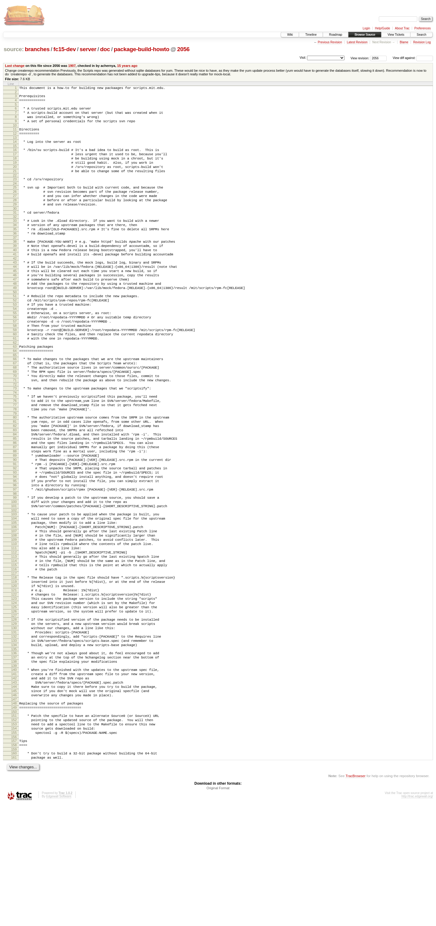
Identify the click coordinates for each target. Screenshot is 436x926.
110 (14, 625)
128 (14, 715)
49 (15, 321)
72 (15, 436)
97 (15, 561)
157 (14, 859)
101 (14, 580)
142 (14, 785)
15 (15, 155)
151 (14, 829)
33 (15, 241)
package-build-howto (142, 49)
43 (15, 290)
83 (15, 489)
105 (14, 600)
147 (14, 811)
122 (14, 686)
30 (15, 228)
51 (15, 330)
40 (15, 276)
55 (15, 351)
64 (15, 396)
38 (15, 266)
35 (15, 252)
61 (15, 382)
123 (14, 691)
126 (14, 706)
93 (15, 540)
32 (15, 237)
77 (15, 459)
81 (15, 479)
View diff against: (413, 58)
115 (14, 651)
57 (15, 361)
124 (14, 696)
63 (15, 391)
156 (14, 855)
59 (15, 371)
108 (14, 615)
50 (15, 326)
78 (15, 464)
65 (15, 401)
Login (366, 28)
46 (15, 306)
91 (15, 530)
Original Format (218, 909)
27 (15, 213)
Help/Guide (382, 28)
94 (15, 545)
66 (15, 405)
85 (15, 499)
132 (14, 736)
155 (14, 850)
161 (14, 878)
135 (14, 752)
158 (14, 864)
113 (14, 641)
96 (15, 556)
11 (15, 135)
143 (14, 790)
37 (15, 262)
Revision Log (422, 42)
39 (15, 271)
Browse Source (365, 34)
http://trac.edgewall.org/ (417, 918)
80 (15, 473)
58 (15, 366)
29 (15, 223)
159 (14, 869)
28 (15, 218)
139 (14, 771)
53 (15, 341)
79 (15, 469)
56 (15, 356)
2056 (183, 49)
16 (15, 159)
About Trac (402, 28)
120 (14, 676)
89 (15, 520)
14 (15, 150)
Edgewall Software (58, 918)
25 (15, 203)
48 (15, 316)
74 (15, 445)
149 (14, 820)
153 (14, 839)
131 (14, 731)
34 (15, 246)
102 (14, 585)
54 (15, 346)
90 (15, 525)
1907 (72, 65)
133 (14, 741)
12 (15, 141)
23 (15, 193)
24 (15, 199)
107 (14, 610)
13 (15, 146)
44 (15, 295)
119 (14, 670)
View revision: (360, 58)
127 (14, 712)
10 (15, 131)
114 (14, 646)
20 (15, 179)
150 (14, 825)
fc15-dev (64, 49)
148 (14, 815)
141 (14, 780)
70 (15, 426)
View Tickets (396, 34)
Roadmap (335, 34)
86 (15, 504)
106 (14, 605)
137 (14, 761)
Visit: (302, 57)
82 (15, 484)
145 (14, 801)
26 (15, 208)
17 (15, 164)
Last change (15, 65)
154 (14, 844)
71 (15, 431)
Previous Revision (330, 42)
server (88, 49)
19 (15, 174)
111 (14, 630)
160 (14, 873)
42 (15, 286)
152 (14, 834)
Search (421, 34)
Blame (404, 42)
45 (15, 301)
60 (15, 377)
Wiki (290, 34)
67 (15, 410)
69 (15, 420)
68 (15, 415)
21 (15, 184)
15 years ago (127, 65)
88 (15, 515)
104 (14, 594)
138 (14, 766)
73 (15, 440)
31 (15, 232)
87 (15, 509)
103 (14, 589)
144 (14, 795)
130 (14, 726)
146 (14, 806)
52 (15, 335)
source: (14, 49)
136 (14, 755)
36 (15, 257)
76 (15, 454)
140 (14, 775)
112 (14, 636)
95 (15, 551)
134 (14, 746)
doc (105, 49)
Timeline (310, 34)
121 (14, 681)
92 (15, 535)
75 (15, 449)
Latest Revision (357, 42)
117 (14, 661)
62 (15, 387)
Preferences (423, 28)
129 (14, 721)
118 (14, 665)
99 (15, 570)
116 (14, 656)
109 (14, 620)
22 (15, 190)
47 (15, 311)
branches (37, 49)
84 (15, 494)
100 (14, 575)
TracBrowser (355, 897)
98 (15, 566)
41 (15, 281)
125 (14, 701)
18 (15, 169)
